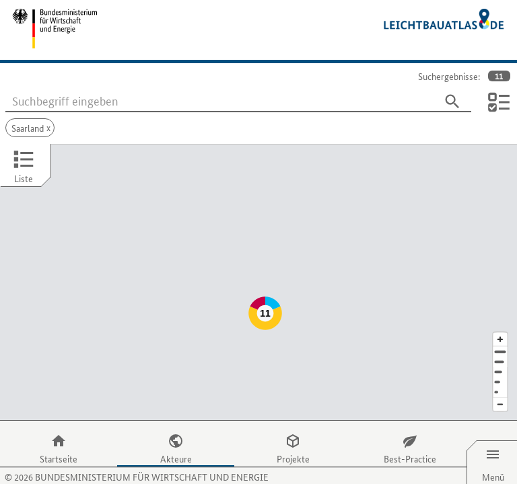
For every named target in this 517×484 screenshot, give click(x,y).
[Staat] (500, 355)
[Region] (500, 345)
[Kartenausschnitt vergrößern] (500, 312)
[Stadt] (500, 335)
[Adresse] (500, 325)
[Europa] (500, 365)
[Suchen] (452, 101)
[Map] (258, 269)
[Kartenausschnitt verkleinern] (500, 378)
